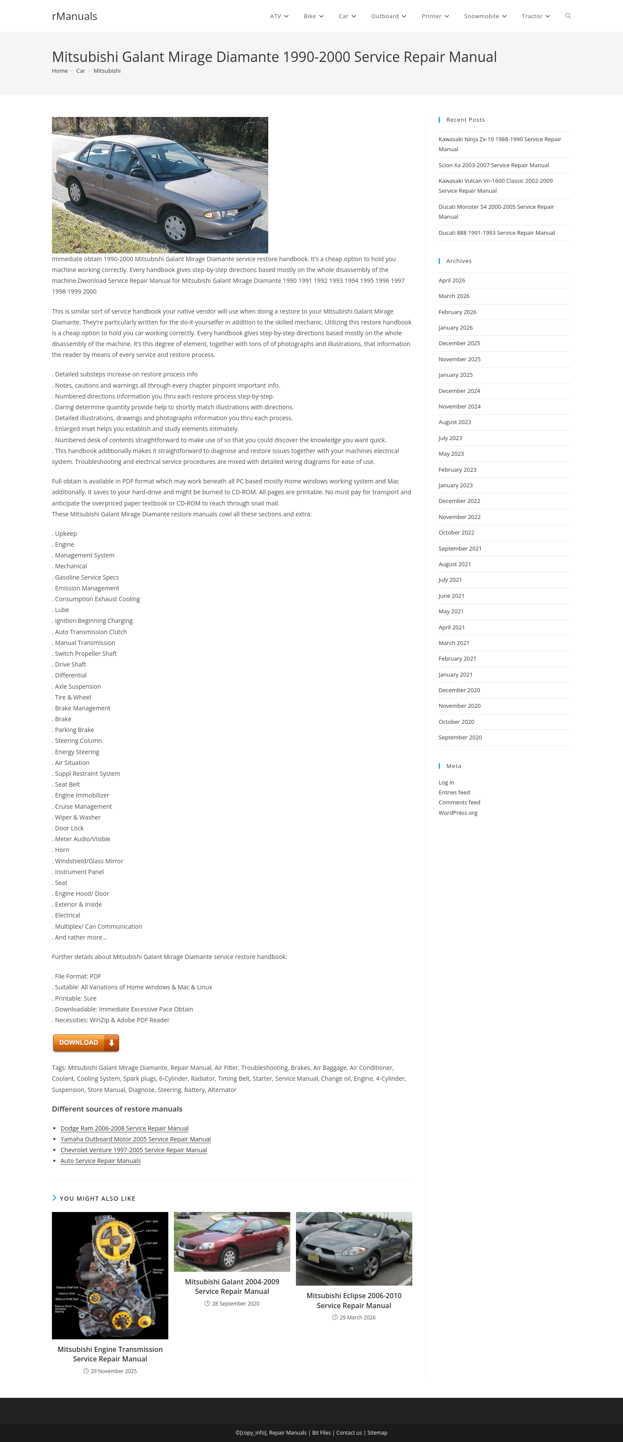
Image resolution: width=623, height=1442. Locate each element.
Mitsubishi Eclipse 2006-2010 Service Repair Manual (353, 1300)
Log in (446, 782)
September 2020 (460, 737)
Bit (315, 1432)
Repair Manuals (288, 1432)
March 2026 (454, 296)
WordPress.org (458, 813)
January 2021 (456, 674)
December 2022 (459, 501)
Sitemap (378, 1432)
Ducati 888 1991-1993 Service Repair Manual (497, 233)
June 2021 (452, 595)
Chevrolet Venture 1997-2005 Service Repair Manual (134, 1150)
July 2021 (450, 579)
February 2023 (457, 469)
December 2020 (459, 690)
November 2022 (460, 517)
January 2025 (456, 375)
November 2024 (460, 406)
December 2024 (459, 391)
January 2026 (456, 327)
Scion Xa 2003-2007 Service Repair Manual (494, 165)
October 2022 (456, 532)
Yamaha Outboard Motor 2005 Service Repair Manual (136, 1139)
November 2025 (460, 359)
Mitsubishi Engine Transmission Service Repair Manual (110, 1354)
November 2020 (460, 706)
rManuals (74, 16)
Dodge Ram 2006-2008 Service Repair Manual (125, 1128)
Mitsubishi (106, 71)
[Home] (60, 71)
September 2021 (460, 548)
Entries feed (454, 792)
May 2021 (451, 611)
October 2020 (456, 722)
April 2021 (452, 627)
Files (325, 1432)
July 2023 (450, 438)
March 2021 (454, 643)
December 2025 (459, 343)
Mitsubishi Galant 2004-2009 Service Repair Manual (232, 1286)
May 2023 (451, 453)
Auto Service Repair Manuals (101, 1161)
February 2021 (457, 658)
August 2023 (455, 422)
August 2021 (455, 564)
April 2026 (452, 280)
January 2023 (456, 485)
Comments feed (459, 802)
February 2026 (457, 312)
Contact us (349, 1432)
